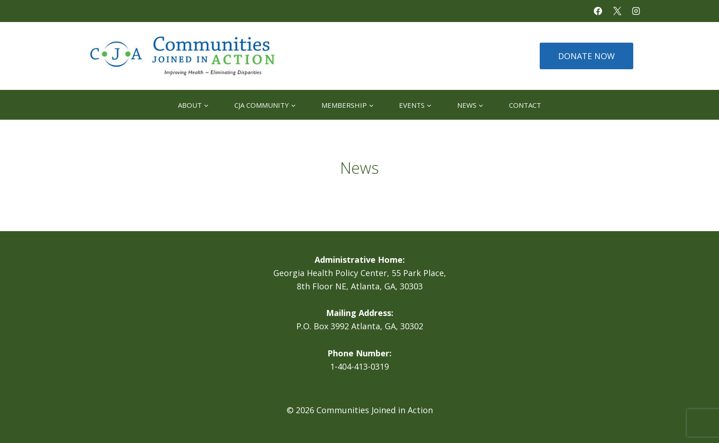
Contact (525, 105)
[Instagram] (636, 11)
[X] (617, 11)
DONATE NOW (586, 55)
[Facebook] (598, 11)
